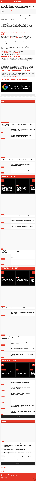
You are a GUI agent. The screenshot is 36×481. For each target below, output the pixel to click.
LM (2, 11)
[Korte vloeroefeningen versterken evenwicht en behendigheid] (18, 326)
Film (1, 414)
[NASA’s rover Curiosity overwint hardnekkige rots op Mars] (18, 148)
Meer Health (25, 463)
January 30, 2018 (15, 76)
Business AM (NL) (4, 475)
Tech (10, 467)
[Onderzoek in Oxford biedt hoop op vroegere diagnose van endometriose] (2, 456)
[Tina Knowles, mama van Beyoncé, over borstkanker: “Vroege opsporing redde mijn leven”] (6, 262)
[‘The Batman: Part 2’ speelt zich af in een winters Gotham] (6, 355)
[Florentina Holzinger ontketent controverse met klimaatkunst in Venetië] (6, 388)
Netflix (17, 277)
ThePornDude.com (21, 80)
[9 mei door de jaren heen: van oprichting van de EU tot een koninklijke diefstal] (6, 343)
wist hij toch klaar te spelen (13, 37)
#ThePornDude (5, 51)
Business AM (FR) (11, 475)
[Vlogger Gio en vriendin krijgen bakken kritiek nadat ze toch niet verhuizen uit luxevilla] (6, 165)
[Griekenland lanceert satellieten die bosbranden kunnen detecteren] (6, 257)
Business (2, 396)
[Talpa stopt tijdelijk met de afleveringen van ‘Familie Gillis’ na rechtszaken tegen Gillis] (6, 406)
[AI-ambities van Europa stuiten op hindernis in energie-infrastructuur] (18, 113)
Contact (2, 478)
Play (5, 467)
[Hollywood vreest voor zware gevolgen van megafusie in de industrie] (6, 394)
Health (2, 441)
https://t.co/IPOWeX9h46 (6, 52)
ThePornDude (20, 36)
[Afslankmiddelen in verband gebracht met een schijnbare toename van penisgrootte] (2, 452)
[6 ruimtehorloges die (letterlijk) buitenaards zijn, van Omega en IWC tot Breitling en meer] (6, 130)
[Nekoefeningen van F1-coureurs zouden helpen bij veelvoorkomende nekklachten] (2, 445)
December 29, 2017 (18, 54)
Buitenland (3, 315)
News (2, 467)
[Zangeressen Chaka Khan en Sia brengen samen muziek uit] (6, 348)
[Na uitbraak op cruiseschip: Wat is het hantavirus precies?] (18, 432)
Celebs (2, 228)
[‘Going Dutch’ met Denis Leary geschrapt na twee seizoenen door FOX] (18, 240)
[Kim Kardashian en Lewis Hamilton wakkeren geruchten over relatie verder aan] (6, 170)
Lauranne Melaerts (11, 10)
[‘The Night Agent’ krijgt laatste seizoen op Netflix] (22, 274)
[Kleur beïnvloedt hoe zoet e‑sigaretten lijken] (18, 297)
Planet (7, 467)
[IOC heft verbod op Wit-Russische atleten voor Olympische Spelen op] (22, 366)
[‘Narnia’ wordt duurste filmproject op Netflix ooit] (8, 274)
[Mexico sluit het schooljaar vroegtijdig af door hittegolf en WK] (8, 366)
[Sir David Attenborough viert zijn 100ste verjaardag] (6, 400)
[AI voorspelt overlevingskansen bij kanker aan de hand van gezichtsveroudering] (2, 460)
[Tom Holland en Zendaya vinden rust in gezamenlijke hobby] (6, 220)
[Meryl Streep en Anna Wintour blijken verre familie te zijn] (18, 205)
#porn (16, 51)
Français (2, 471)
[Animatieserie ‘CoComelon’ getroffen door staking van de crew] (6, 313)
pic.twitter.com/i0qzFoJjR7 (17, 52)
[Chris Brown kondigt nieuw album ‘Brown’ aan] (6, 382)
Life (13, 467)
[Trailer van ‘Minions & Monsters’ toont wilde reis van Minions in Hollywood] (6, 412)
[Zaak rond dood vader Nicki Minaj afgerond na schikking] (6, 226)
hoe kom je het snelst (18, 18)
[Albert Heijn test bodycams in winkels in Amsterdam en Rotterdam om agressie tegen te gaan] (6, 136)
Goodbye (16, 475)
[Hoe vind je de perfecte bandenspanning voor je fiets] (2, 449)
